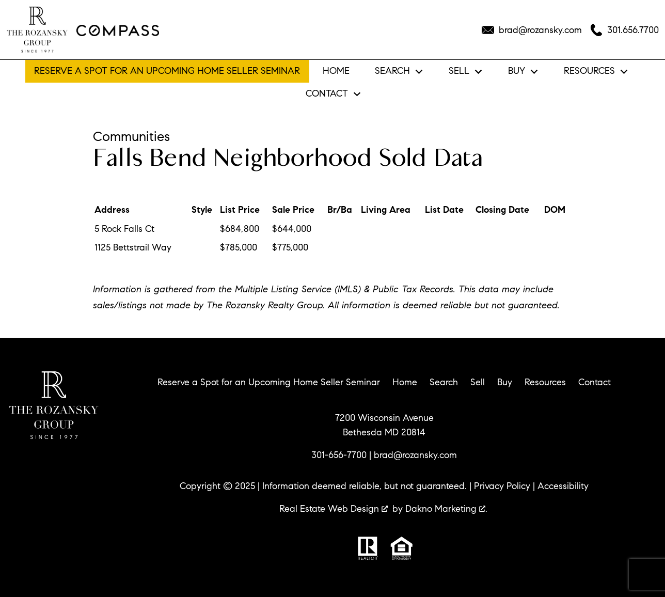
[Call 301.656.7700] (624, 30)
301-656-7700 (339, 455)
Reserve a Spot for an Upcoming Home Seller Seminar (167, 70)
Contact (594, 382)
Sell (477, 382)
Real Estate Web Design (333, 508)
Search (444, 382)
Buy (504, 382)
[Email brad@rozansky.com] (532, 30)
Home (336, 71)
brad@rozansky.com (415, 455)
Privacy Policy (502, 486)
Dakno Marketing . (446, 508)
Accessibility (563, 486)
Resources (545, 382)
